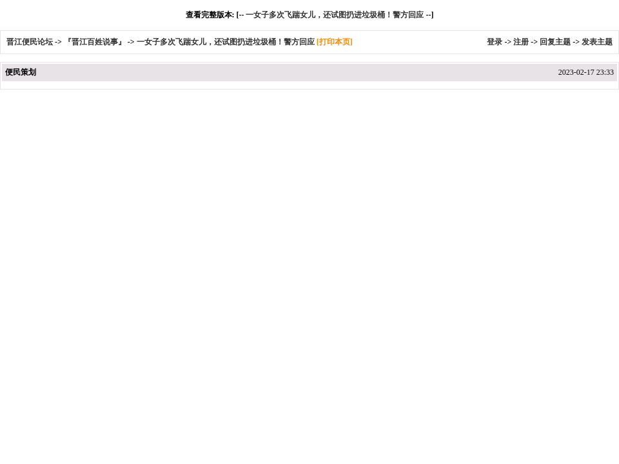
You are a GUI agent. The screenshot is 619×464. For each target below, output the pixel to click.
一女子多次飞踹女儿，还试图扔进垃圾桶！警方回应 (335, 14)
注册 (521, 41)
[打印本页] (335, 41)
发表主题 (597, 41)
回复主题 (555, 41)
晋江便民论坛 (29, 41)
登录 (494, 41)
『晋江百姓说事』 (95, 41)
